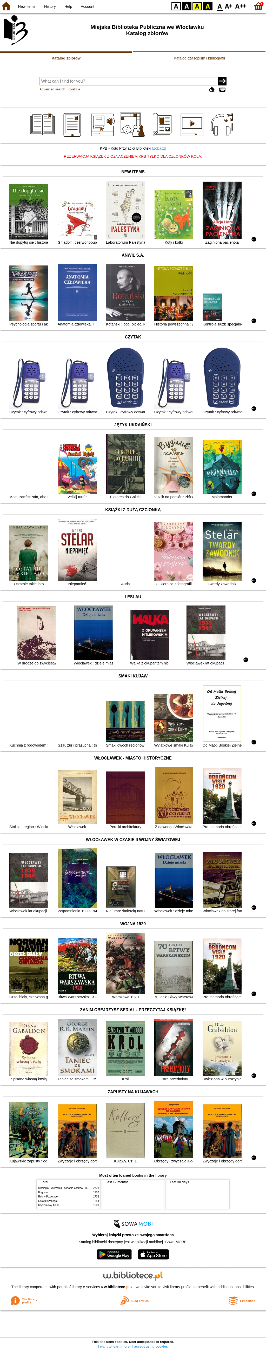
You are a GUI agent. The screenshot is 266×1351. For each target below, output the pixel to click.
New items (27, 6)
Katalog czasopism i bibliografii (199, 58)
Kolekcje (74, 89)
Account (87, 6)
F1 (228, 6)
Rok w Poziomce (48, 1196)
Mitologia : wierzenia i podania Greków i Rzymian (66, 1188)
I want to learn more (114, 1346)
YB (197, 6)
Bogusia (43, 1192)
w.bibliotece (117, 1287)
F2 (240, 6)
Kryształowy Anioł (48, 1205)
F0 (219, 6)
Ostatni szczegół (47, 1201)
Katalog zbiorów (66, 58)
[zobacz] (159, 148)
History (50, 6)
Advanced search (52, 89)
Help (68, 6)
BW (186, 6)
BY (207, 6)
